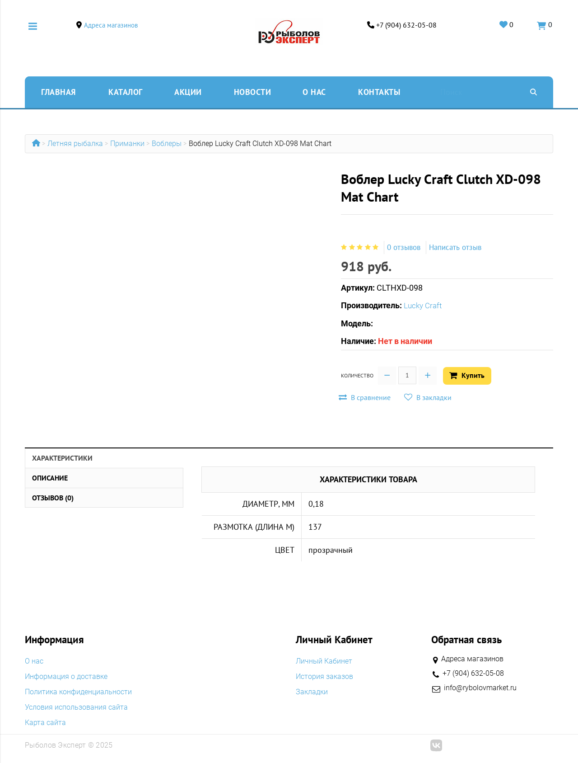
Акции (188, 92)
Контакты (379, 92)
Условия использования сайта (76, 706)
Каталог (125, 92)
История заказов (324, 676)
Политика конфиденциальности (78, 691)
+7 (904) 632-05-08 (405, 25)
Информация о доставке (66, 676)
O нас (314, 92)
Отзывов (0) (53, 496)
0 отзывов (405, 247)
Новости (252, 92)
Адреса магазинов (112, 25)
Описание (50, 476)
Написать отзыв (460, 247)
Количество (357, 375)
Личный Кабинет (324, 660)
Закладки (312, 691)
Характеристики (62, 457)
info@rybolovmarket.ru (480, 687)
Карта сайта (45, 722)
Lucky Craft (424, 305)
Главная (58, 92)
